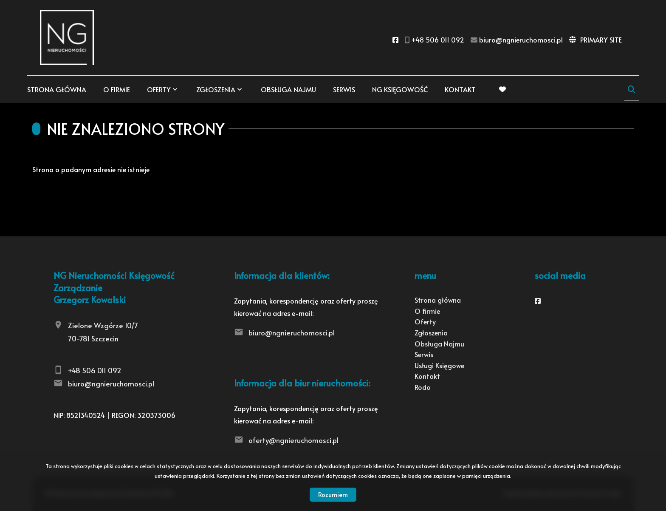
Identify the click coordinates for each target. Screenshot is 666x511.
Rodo (423, 387)
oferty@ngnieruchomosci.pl (293, 440)
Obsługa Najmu (288, 89)
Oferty (159, 89)
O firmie (116, 89)
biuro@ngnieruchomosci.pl (111, 383)
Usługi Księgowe (439, 365)
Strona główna (56, 89)
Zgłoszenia (215, 89)
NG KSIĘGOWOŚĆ (400, 89)
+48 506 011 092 (94, 370)
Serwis (344, 89)
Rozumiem (333, 494)
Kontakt (460, 89)
